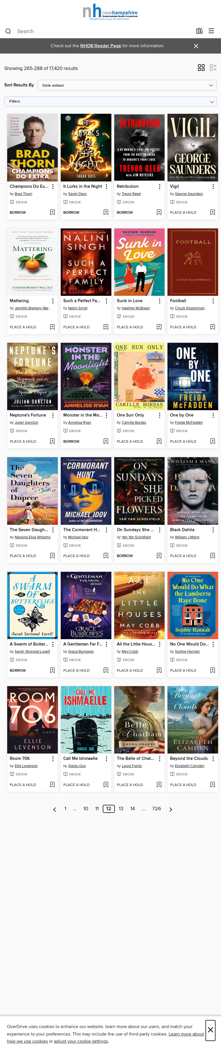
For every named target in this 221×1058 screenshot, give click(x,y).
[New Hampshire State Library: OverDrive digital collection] (110, 12)
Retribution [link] (128, 186)
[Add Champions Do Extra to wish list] (52, 213)
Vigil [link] (174, 186)
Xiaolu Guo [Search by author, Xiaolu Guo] (77, 766)
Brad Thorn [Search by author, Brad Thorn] (23, 194)
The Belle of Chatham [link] (137, 758)
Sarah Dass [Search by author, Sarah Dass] (77, 194)
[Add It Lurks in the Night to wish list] (105, 213)
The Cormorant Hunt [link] (83, 530)
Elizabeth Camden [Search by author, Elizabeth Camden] (189, 766)
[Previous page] (54, 808)
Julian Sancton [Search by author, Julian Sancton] (26, 422)
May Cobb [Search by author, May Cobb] (130, 651)
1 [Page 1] (65, 809)
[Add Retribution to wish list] (159, 213)
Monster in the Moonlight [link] (83, 415)
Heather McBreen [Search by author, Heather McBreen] (136, 308)
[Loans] (199, 32)
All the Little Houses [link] (136, 644)
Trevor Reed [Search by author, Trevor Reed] (131, 194)
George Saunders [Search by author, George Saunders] (189, 194)
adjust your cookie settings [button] (81, 1041)
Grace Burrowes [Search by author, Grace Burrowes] (81, 651)
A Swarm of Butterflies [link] (30, 644)
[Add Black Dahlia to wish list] (212, 556)
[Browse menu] (211, 31)
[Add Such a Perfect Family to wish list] (105, 327)
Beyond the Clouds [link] (189, 758)
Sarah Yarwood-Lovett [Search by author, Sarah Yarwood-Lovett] (32, 651)
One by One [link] (181, 415)
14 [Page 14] (132, 809)
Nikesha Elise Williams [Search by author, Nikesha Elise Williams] (33, 537)
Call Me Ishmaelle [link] (80, 758)
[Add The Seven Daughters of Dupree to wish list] (52, 556)
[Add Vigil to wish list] (212, 213)
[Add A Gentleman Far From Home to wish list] (105, 671)
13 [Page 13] (121, 809)
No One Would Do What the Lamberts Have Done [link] (190, 644)
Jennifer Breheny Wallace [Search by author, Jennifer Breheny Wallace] (33, 308)
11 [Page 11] (97, 809)
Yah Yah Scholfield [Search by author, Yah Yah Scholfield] (136, 537)
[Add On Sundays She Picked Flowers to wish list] (159, 556)
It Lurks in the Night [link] (82, 186)
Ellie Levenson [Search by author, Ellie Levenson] (26, 766)
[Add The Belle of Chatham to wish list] (159, 785)
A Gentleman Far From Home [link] (83, 644)
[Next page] (170, 808)
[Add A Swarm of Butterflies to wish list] (52, 671)
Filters (14, 101)
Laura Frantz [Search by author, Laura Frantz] (132, 766)
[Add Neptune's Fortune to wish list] (52, 442)
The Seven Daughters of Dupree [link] (30, 530)
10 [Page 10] (85, 809)
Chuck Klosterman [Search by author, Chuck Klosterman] (190, 308)
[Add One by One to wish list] (212, 442)
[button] (201, 69)
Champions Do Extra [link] (30, 186)
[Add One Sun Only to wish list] (159, 442)
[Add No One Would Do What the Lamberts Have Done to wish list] (212, 671)
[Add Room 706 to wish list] (52, 785)
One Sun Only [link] (130, 415)
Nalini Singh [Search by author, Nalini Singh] (77, 308)
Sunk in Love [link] (129, 301)
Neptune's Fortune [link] (28, 415)
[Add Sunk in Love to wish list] (159, 327)
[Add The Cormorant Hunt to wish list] (105, 556)
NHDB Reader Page (100, 46)
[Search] (8, 31)
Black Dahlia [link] (182, 530)
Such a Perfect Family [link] (83, 301)
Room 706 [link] (20, 758)
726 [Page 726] (156, 809)
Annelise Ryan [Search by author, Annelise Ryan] (79, 422)
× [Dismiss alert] (196, 46)
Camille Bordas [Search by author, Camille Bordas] (134, 422)
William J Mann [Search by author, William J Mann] (187, 537)
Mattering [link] (19, 301)
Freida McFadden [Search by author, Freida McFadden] (189, 422)
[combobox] (99, 31)
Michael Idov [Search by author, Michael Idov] (78, 537)
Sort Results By (19, 85)
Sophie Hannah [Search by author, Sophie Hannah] (187, 651)
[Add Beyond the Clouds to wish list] (212, 785)
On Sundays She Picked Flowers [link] (137, 530)
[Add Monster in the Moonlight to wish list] (105, 442)
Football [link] (178, 301)
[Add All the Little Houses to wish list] (159, 671)
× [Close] (210, 1030)
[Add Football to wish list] (212, 327)
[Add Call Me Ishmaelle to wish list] (105, 785)
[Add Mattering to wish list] (52, 327)
